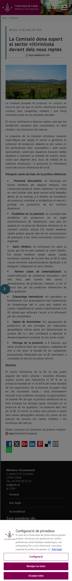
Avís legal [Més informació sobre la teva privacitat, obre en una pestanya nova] (57, 552)
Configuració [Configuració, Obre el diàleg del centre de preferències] (36, 559)
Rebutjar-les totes (36, 569)
